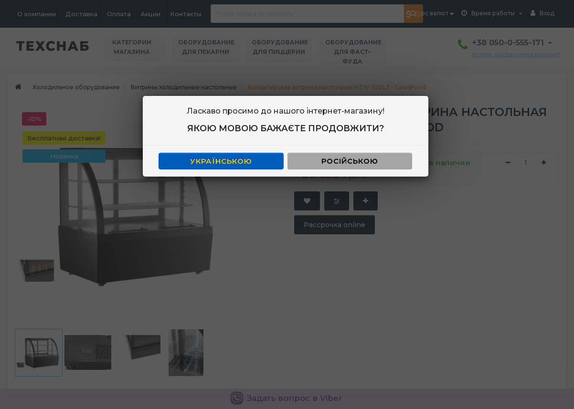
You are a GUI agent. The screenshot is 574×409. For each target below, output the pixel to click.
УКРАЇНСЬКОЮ (221, 161)
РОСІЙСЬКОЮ (349, 161)
